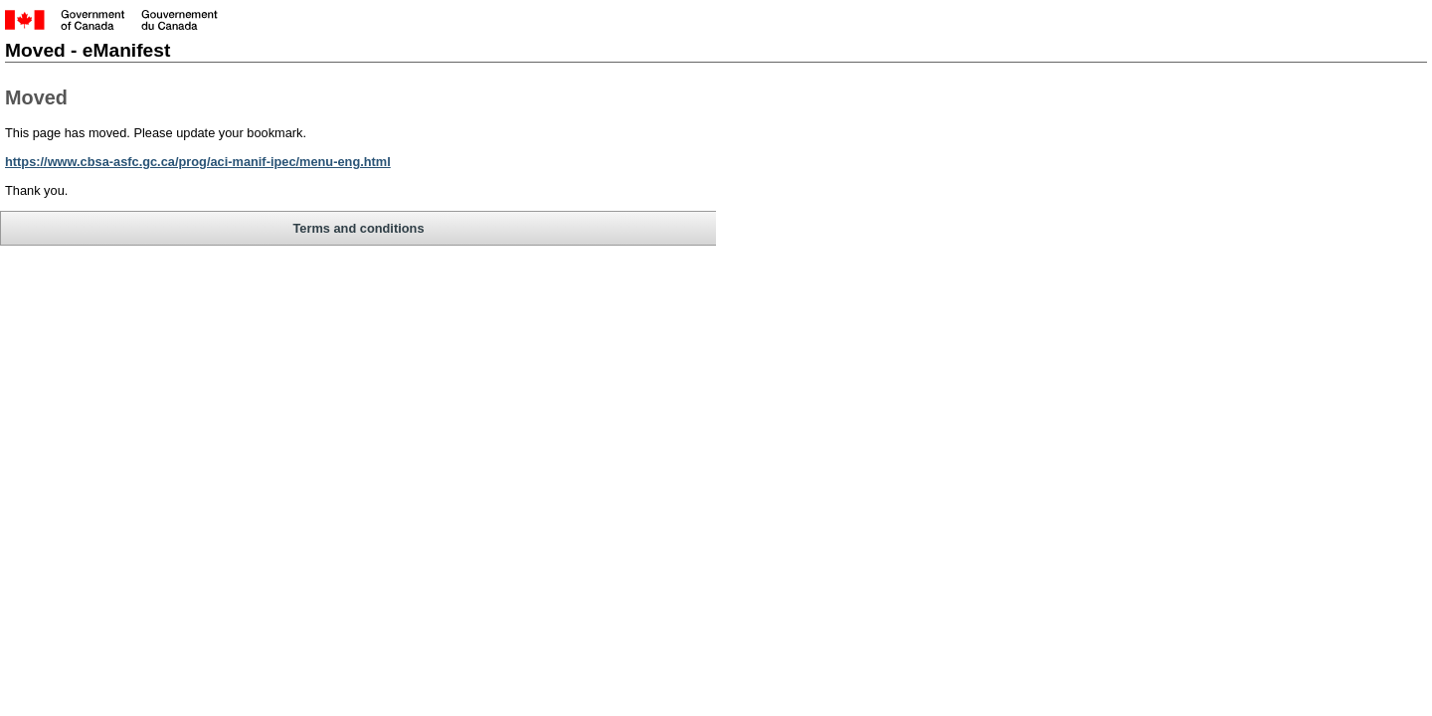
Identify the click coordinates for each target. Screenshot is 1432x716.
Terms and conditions (183, 271)
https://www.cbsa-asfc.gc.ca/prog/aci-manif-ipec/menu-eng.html (307, 172)
